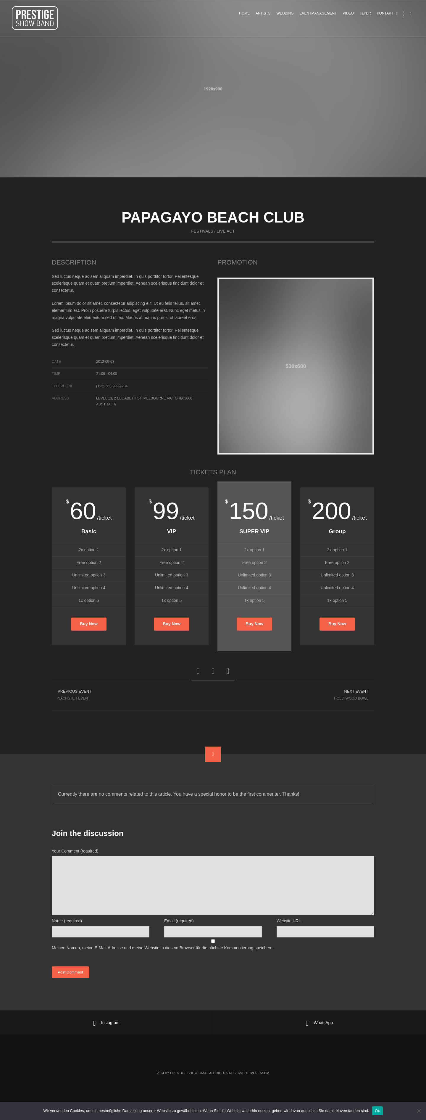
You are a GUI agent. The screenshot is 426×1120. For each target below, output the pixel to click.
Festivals (202, 240)
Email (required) (179, 920)
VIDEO (348, 15)
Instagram (106, 1023)
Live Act (226, 240)
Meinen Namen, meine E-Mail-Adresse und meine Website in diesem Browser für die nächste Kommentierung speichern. (163, 947)
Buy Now (89, 626)
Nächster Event (132, 696)
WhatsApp (319, 1023)
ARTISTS (263, 15)
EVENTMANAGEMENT (318, 15)
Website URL (289, 920)
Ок (377, 1110)
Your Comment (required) (75, 851)
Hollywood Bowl (293, 696)
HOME (244, 15)
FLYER (365, 15)
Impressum (259, 1073)
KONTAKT (385, 15)
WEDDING (285, 15)
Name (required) (67, 920)
